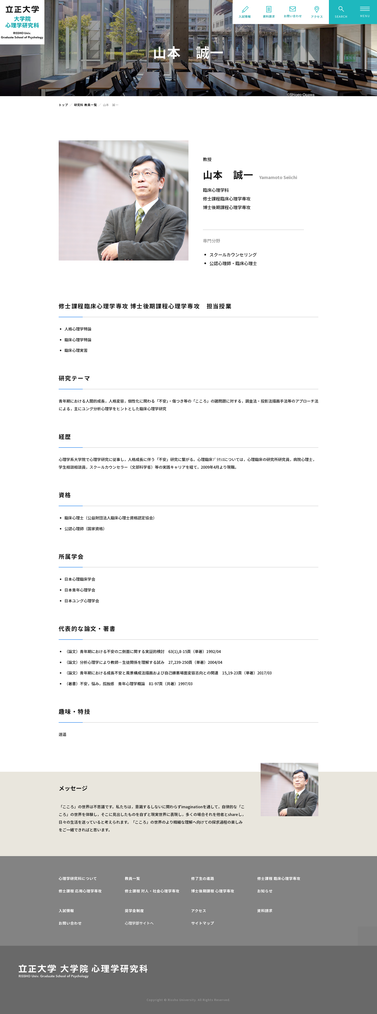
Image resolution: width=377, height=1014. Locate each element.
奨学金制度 (134, 910)
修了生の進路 (202, 878)
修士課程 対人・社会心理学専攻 (152, 890)
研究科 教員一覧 (85, 105)
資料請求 (265, 910)
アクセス (198, 910)
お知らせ (265, 890)
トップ (63, 105)
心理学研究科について (78, 878)
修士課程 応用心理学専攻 (80, 890)
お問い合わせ (70, 923)
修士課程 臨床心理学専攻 (279, 878)
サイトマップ (202, 923)
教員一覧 (132, 878)
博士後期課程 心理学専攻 (212, 890)
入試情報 (66, 910)
